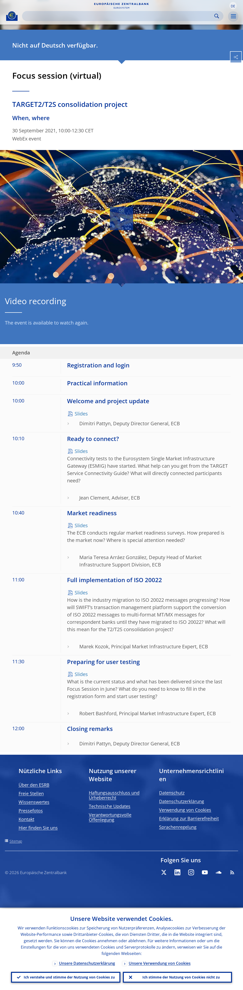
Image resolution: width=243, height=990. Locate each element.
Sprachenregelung (178, 827)
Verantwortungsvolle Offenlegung (110, 817)
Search (217, 16)
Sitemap (16, 841)
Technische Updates (109, 806)
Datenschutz (172, 793)
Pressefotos (31, 811)
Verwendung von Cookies (185, 810)
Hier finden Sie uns (38, 828)
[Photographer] (239, 283)
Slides (81, 413)
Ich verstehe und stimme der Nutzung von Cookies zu (69, 976)
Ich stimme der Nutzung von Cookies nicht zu (181, 976)
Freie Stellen (31, 793)
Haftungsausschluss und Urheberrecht (114, 795)
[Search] (119, 16)
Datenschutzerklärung (181, 801)
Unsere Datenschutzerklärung (87, 962)
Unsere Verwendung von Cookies (160, 962)
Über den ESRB (34, 785)
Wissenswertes (34, 802)
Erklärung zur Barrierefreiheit (189, 818)
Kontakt (26, 819)
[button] (233, 5)
